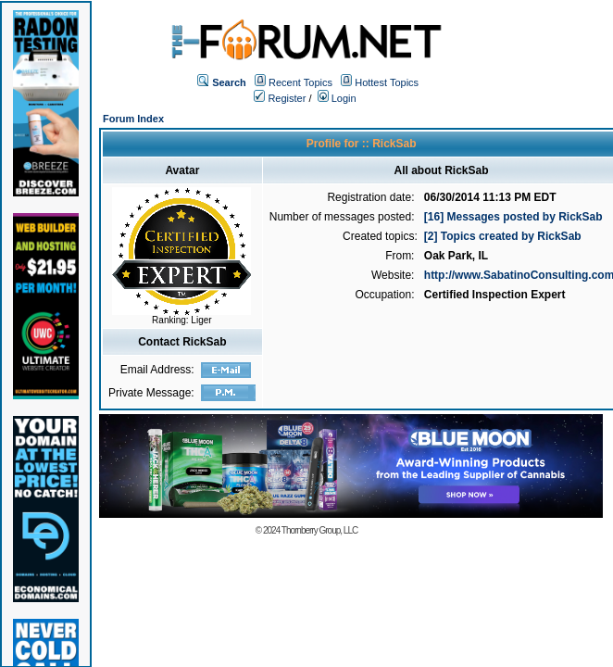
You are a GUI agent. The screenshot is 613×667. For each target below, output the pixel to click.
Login (337, 98)
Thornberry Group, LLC (319, 530)
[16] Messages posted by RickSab (513, 216)
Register (280, 98)
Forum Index (133, 118)
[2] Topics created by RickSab (503, 236)
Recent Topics (300, 82)
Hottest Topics (387, 82)
